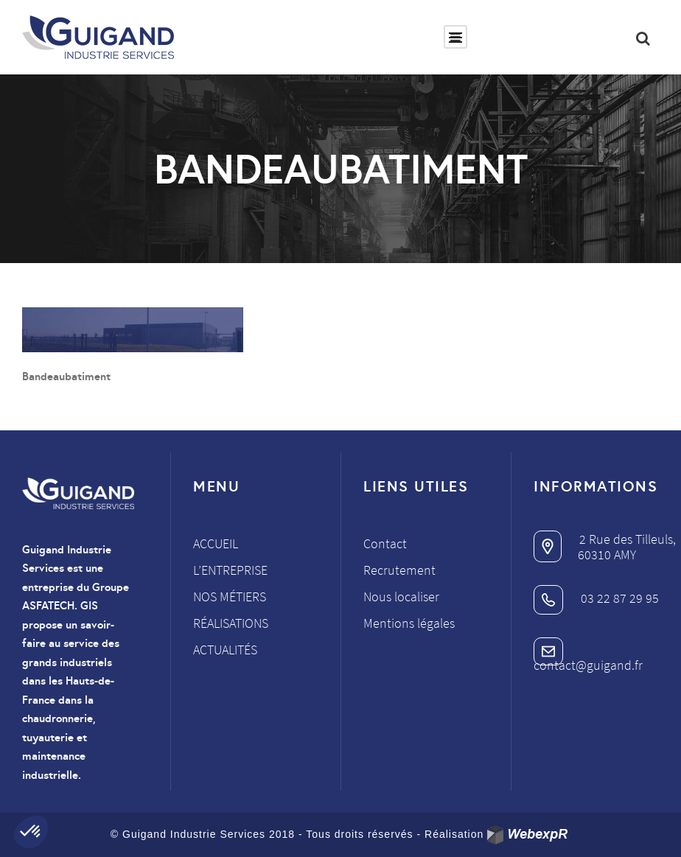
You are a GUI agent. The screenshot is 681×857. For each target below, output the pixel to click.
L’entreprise (230, 570)
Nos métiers (229, 596)
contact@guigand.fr (588, 657)
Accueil (215, 543)
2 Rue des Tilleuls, (605, 539)
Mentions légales (409, 623)
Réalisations (230, 623)
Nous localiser (401, 596)
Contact (385, 543)
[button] (31, 832)
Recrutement (399, 570)
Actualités (225, 649)
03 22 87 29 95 (596, 598)
